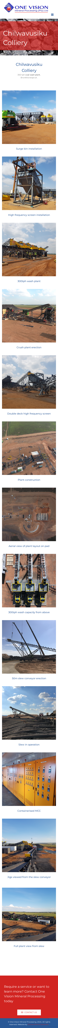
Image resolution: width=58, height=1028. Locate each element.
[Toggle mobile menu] (52, 14)
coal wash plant (32, 75)
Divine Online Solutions (38, 1024)
